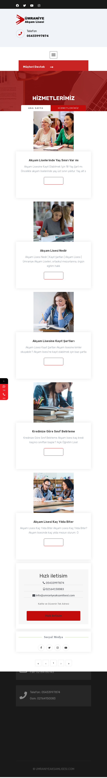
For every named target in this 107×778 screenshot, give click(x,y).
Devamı (53, 180)
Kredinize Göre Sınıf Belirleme (53, 431)
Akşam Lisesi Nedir (53, 250)
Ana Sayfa (35, 108)
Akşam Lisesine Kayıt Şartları (53, 341)
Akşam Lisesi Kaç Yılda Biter (53, 521)
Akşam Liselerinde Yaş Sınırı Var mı (53, 160)
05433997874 (38, 36)
